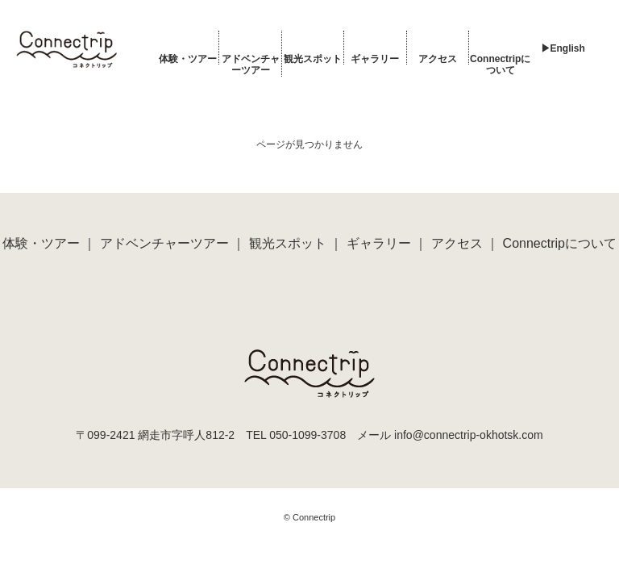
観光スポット (313, 59)
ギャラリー (375, 59)
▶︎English (563, 48)
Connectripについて (500, 64)
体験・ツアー (188, 59)
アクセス (437, 59)
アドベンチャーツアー (251, 64)
